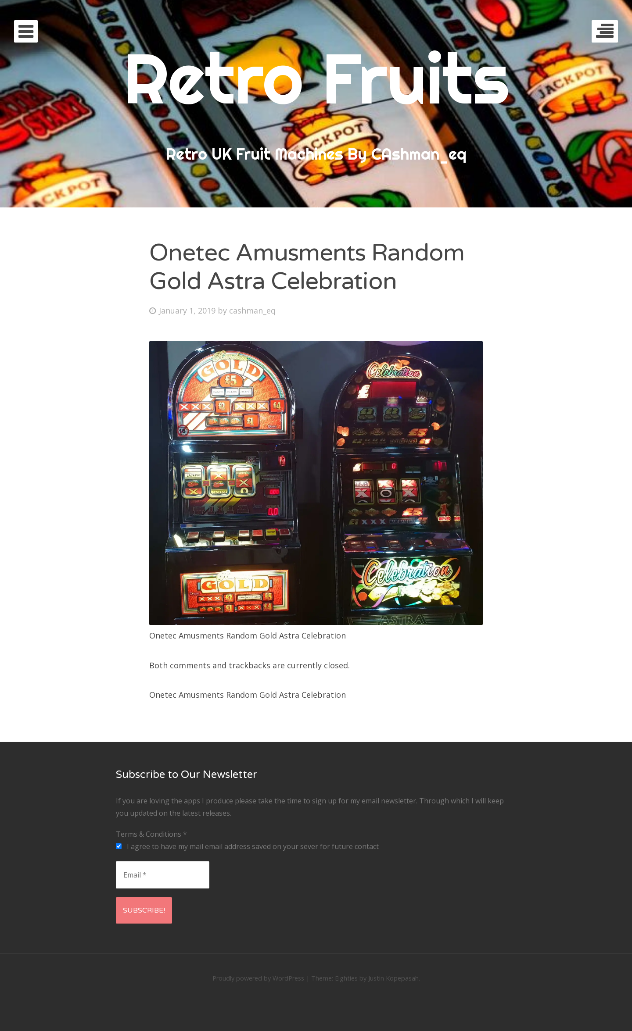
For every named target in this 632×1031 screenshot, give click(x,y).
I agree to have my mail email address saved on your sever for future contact (247, 846)
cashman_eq (252, 310)
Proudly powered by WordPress (258, 978)
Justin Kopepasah (393, 978)
